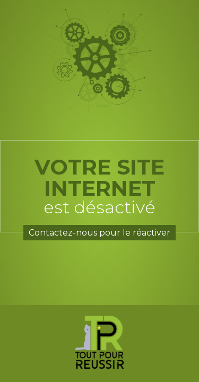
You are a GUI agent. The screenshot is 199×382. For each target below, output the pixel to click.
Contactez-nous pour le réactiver (99, 233)
